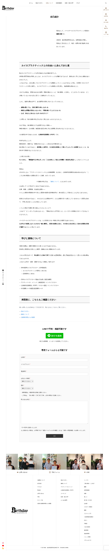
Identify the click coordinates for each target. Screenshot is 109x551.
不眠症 (85, 523)
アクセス (39, 486)
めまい (85, 520)
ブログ (78, 3)
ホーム (31, 3)
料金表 (39, 490)
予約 (38, 496)
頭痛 (85, 493)
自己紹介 (39, 483)
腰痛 (85, 486)
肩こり (85, 496)
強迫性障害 (86, 533)
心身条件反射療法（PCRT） (67, 490)
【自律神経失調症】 (89, 516)
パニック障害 (87, 536)
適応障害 (86, 530)
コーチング (63, 493)
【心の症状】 (87, 526)
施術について (25, 314)
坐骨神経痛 (86, 490)
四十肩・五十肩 (88, 500)
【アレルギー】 (88, 540)
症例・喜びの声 (69, 3)
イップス (86, 480)
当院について (49, 3)
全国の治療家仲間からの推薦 (44, 503)
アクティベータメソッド (66, 486)
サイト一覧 (40, 500)
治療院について (41, 480)
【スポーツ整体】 (88, 506)
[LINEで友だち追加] (54, 338)
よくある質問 (64, 500)
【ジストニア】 (88, 513)
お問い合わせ (40, 493)
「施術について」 (54, 181)
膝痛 (85, 510)
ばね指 (85, 503)
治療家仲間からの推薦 (28, 317)
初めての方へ (39, 3)
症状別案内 (59, 3)
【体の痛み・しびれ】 (89, 483)
